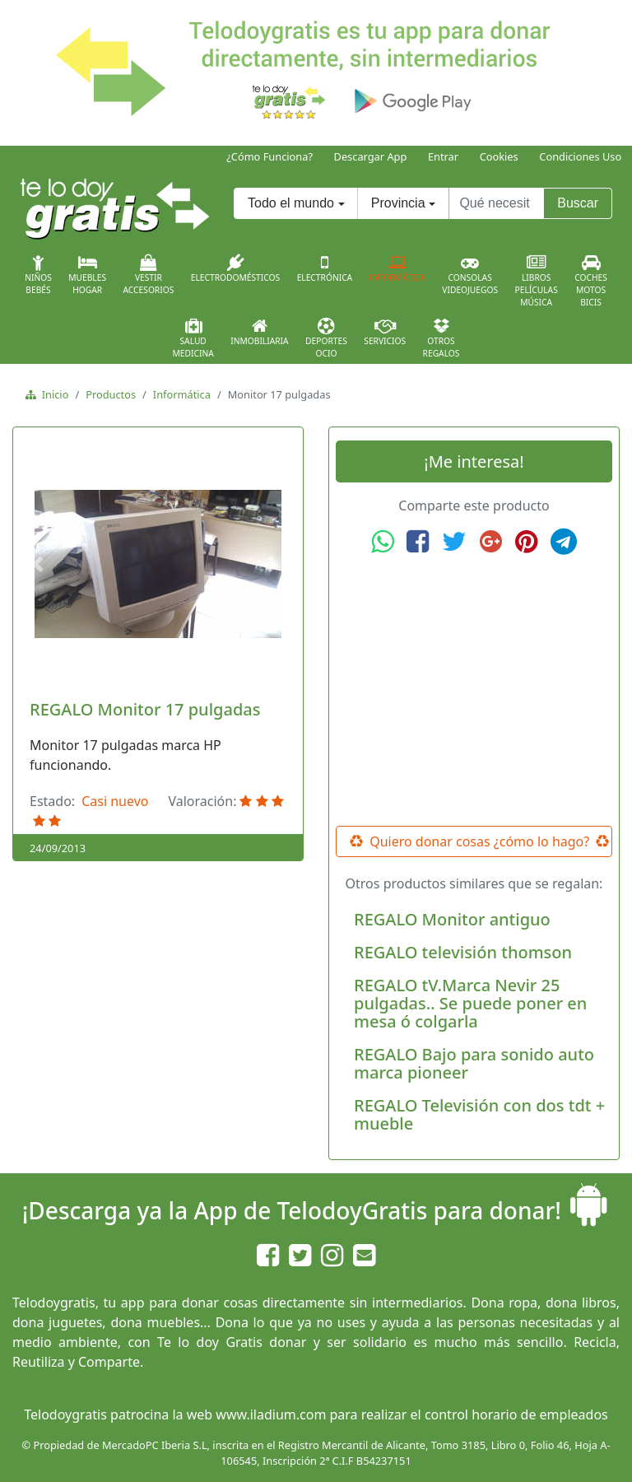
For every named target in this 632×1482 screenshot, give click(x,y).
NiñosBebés (38, 275)
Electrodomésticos (235, 268)
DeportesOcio (326, 338)
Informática (397, 268)
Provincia (398, 203)
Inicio (52, 394)
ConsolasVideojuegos (470, 275)
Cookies (499, 156)
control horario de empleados (516, 1414)
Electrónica (325, 268)
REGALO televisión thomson (463, 952)
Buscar (577, 203)
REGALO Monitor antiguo (452, 919)
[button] (40, 564)
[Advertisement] (474, 691)
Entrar (443, 156)
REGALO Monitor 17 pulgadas (145, 709)
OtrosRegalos (441, 338)
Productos (111, 394)
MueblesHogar (87, 275)
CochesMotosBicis (590, 281)
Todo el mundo (291, 203)
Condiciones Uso (580, 156)
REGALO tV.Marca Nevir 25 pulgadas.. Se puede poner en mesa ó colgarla (470, 1003)
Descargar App (370, 156)
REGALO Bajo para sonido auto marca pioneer (474, 1063)
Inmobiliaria (259, 332)
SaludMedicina (193, 338)
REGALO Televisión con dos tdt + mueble (479, 1114)
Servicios (385, 332)
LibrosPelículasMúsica (536, 281)
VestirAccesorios (148, 275)
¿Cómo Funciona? (269, 156)
